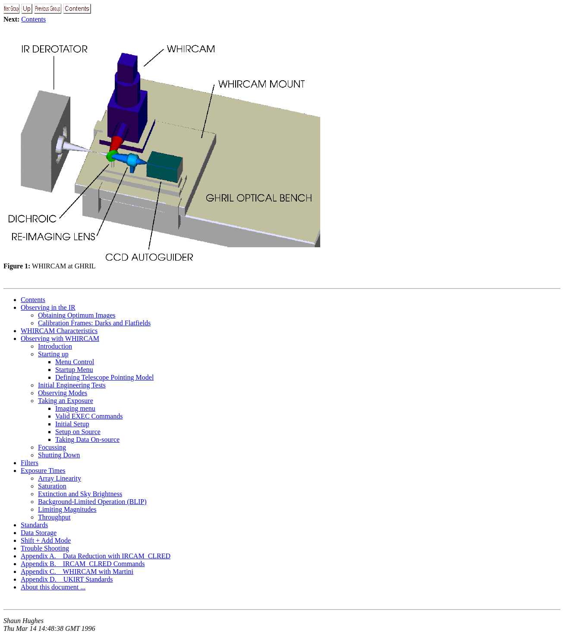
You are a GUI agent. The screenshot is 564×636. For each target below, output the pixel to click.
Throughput (54, 517)
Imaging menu (75, 408)
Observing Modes (62, 393)
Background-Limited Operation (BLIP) (92, 501)
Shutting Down (59, 455)
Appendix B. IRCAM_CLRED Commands (83, 563)
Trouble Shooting (45, 548)
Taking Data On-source (87, 439)
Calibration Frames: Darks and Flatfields (94, 323)
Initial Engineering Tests (72, 385)
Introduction (55, 346)
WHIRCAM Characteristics (59, 330)
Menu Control (74, 361)
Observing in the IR (48, 307)
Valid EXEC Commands (89, 416)
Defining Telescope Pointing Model (104, 377)
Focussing (52, 447)
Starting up (53, 354)
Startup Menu (74, 369)
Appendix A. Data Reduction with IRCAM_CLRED (95, 556)
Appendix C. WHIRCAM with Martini (77, 571)
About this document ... (53, 587)
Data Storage (39, 532)
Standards (34, 525)
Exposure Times (43, 470)
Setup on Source (78, 431)
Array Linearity (59, 478)
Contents (33, 19)
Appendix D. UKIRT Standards (67, 579)
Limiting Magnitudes (67, 509)
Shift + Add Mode (46, 540)
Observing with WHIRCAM (60, 338)
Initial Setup (72, 424)
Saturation (52, 486)
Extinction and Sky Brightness (80, 493)
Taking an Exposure (65, 400)
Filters (29, 462)
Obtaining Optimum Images (77, 315)
